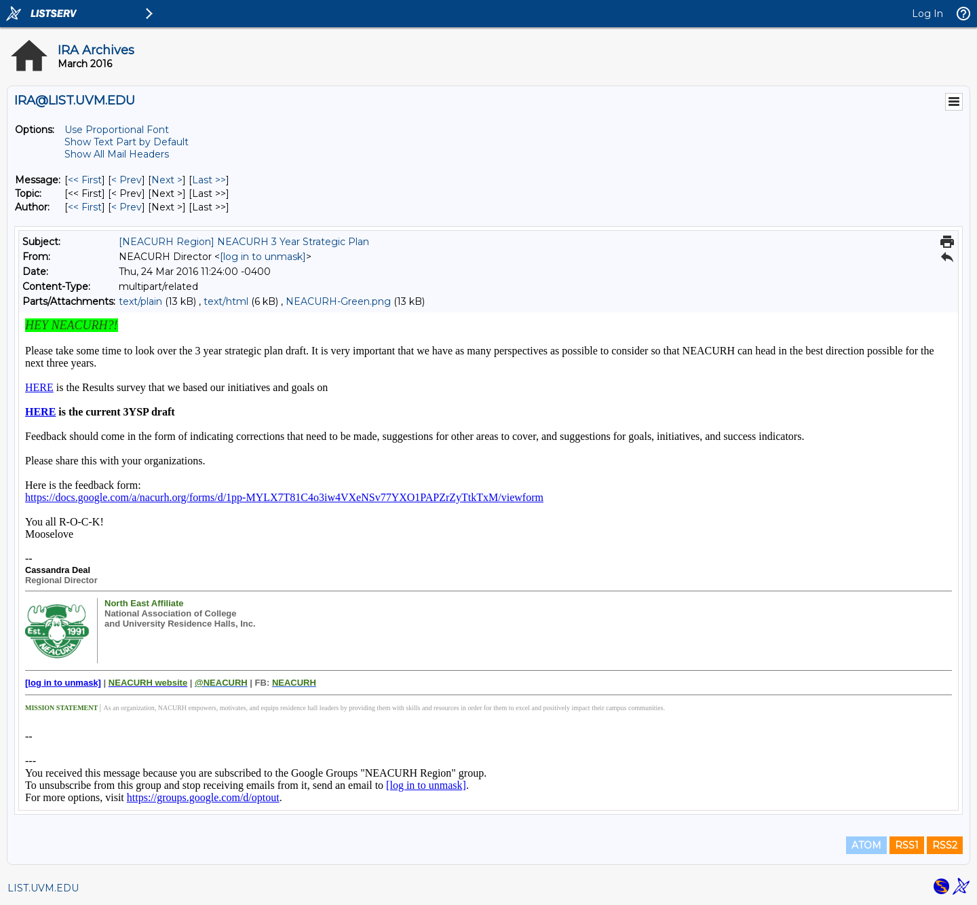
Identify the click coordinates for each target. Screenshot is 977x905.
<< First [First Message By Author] (85, 207)
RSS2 (944, 845)
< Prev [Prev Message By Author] (126, 207)
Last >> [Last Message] (209, 180)
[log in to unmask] (263, 257)
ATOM (866, 845)
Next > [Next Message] (167, 180)
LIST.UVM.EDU (43, 888)
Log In (927, 13)
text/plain (140, 301)
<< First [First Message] (85, 180)
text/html (226, 301)
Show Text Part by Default (126, 142)
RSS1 (907, 845)
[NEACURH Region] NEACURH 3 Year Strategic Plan (244, 242)
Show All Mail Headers (116, 154)
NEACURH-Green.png (338, 301)
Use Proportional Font (116, 130)
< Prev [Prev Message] (126, 180)
